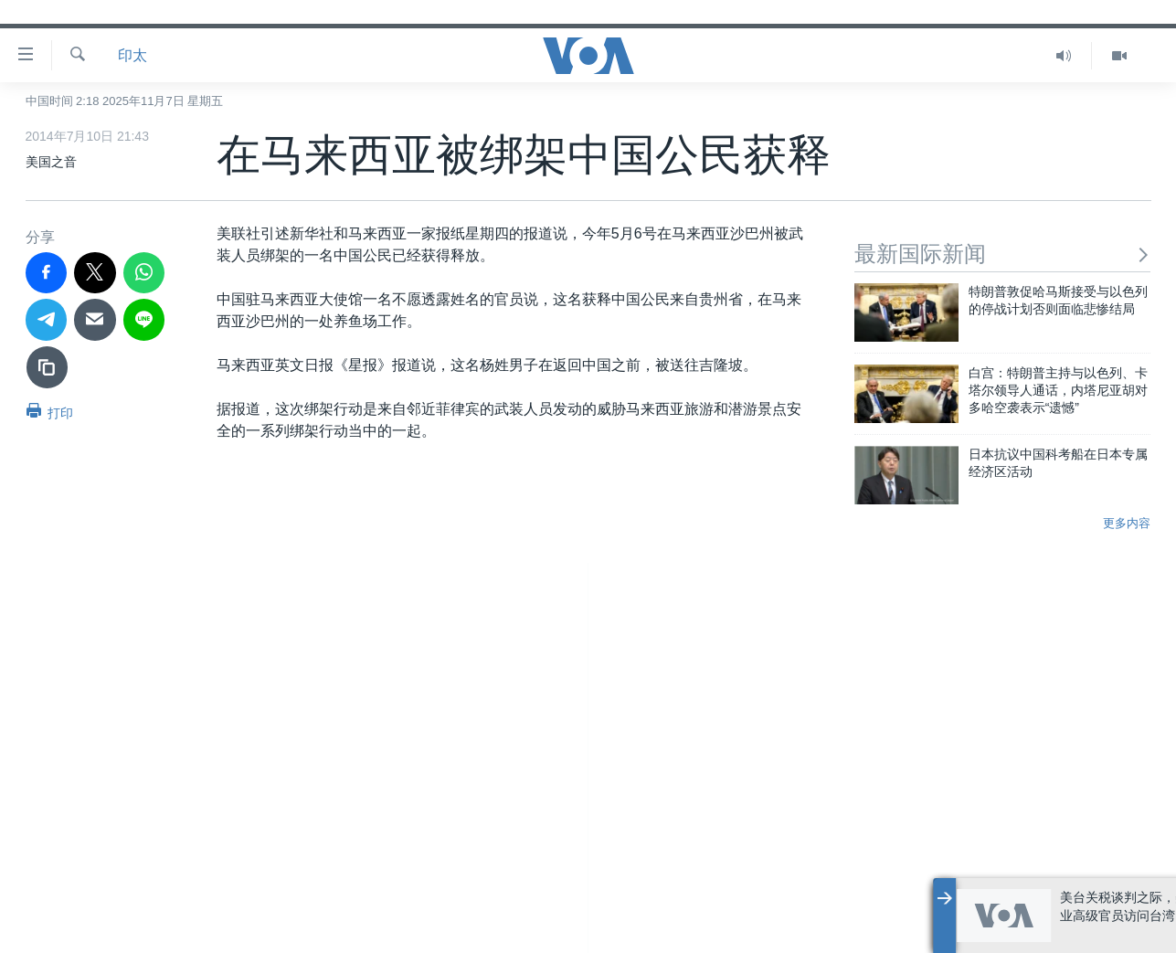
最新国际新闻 (1002, 253)
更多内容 (1126, 523)
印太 (132, 55)
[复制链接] (47, 367)
